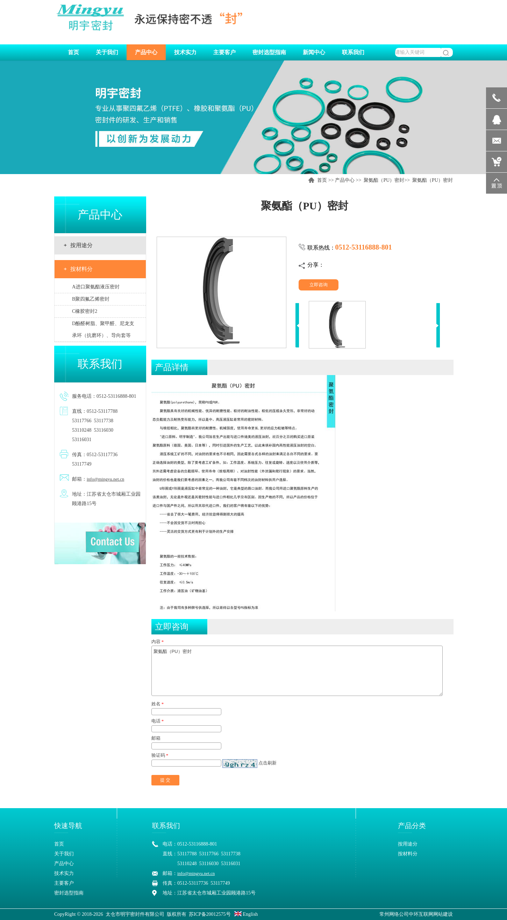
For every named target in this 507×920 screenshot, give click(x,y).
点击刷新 (267, 763)
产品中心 (345, 180)
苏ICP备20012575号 (210, 914)
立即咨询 (318, 284)
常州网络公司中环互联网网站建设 (416, 914)
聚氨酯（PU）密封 (384, 180)
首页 (322, 180)
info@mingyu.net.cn (105, 479)
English (246, 914)
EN (445, 7)
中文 (424, 7)
